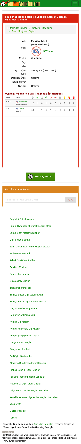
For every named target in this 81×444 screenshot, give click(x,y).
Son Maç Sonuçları (43, 424)
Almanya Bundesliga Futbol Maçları (28, 363)
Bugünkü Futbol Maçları (22, 219)
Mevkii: (22, 58)
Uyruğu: (22, 86)
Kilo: (24, 66)
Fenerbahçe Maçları (20, 274)
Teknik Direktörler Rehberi (23, 260)
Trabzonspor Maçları (20, 288)
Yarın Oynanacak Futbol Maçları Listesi (29, 246)
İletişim (13, 417)
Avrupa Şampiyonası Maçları (24, 335)
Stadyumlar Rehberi (20, 349)
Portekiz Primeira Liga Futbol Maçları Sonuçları (34, 397)
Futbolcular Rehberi (20, 253)
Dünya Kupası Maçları (21, 342)
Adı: (24, 41)
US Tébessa (42, 51)
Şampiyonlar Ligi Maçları (22, 315)
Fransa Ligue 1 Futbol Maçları (25, 370)
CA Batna (20, 108)
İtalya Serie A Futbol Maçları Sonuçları (29, 390)
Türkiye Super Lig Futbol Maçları (26, 294)
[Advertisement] (40, 142)
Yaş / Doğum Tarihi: (19, 72)
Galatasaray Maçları (20, 281)
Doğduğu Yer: (19, 82)
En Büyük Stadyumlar (21, 356)
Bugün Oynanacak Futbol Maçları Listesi (30, 226)
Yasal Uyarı (15, 404)
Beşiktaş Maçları (18, 267)
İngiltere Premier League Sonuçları (27, 376)
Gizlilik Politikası (18, 410)
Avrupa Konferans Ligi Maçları (25, 328)
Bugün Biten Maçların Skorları (25, 233)
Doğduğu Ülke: (18, 78)
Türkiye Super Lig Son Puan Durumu (28, 301)
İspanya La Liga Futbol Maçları (25, 383)
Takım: (22, 47)
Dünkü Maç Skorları (20, 239)
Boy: (24, 62)
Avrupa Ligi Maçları (19, 322)
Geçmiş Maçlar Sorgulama (23, 308)
